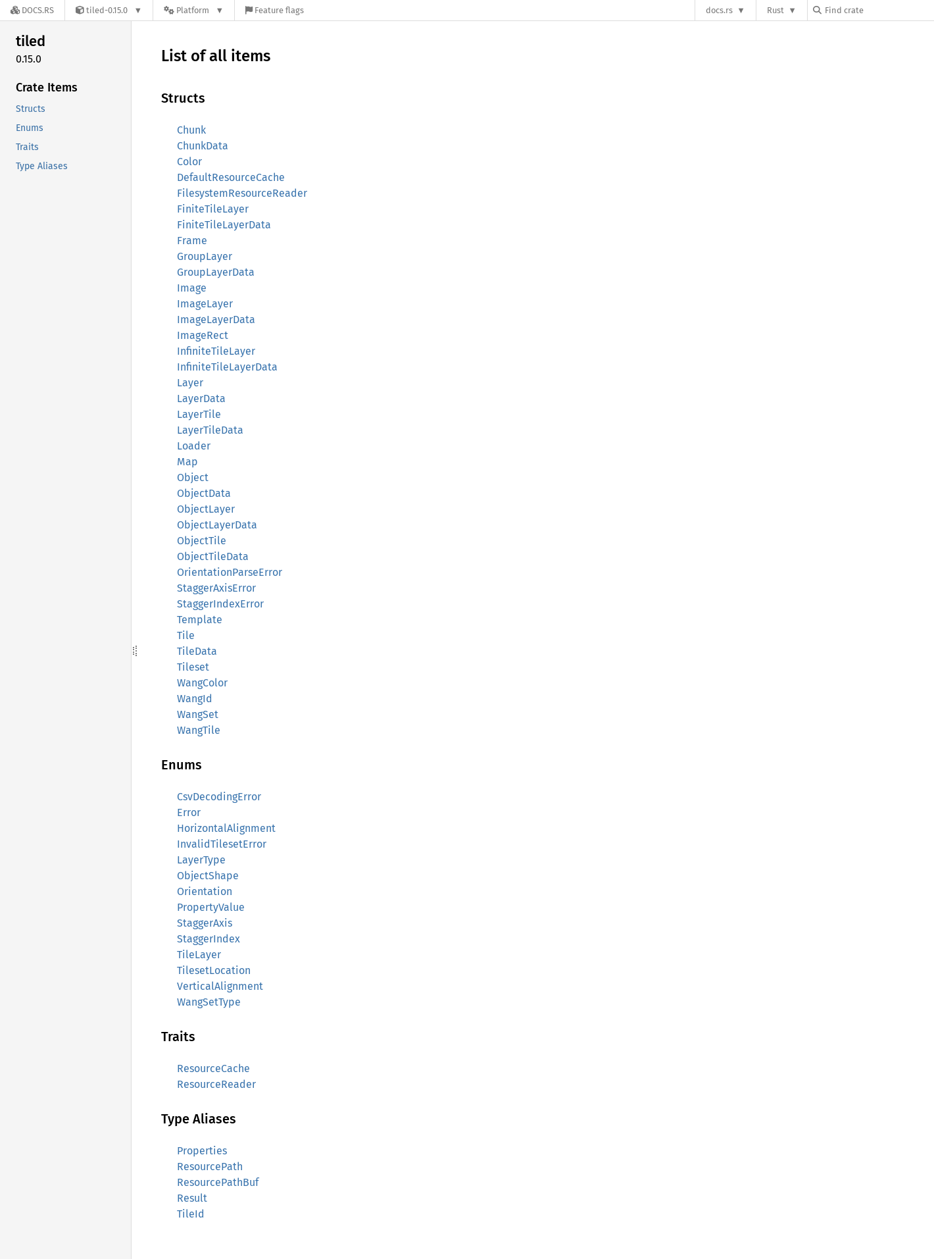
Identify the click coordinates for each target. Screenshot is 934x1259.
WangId (194, 698)
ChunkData (202, 146)
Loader (193, 446)
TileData (197, 651)
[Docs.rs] (32, 10)
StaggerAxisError (216, 588)
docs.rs (719, 10)
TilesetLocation (214, 970)
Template (199, 619)
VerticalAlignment (220, 986)
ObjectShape (208, 875)
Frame (192, 240)
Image (192, 288)
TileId (191, 1214)
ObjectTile (201, 540)
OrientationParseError (229, 572)
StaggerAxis (204, 923)
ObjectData (204, 493)
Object (193, 477)
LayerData (201, 398)
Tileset (193, 667)
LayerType (201, 860)
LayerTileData (210, 430)
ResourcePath (210, 1166)
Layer (190, 382)
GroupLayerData (216, 272)
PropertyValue (211, 907)
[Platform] (193, 10)
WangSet (197, 714)
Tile (186, 635)
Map (187, 461)
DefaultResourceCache (231, 177)
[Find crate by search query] (878, 10)
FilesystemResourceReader (242, 193)
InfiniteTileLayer (216, 351)
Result (192, 1198)
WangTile (198, 730)
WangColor (202, 683)
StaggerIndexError (220, 604)
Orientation (204, 891)
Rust (775, 10)
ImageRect (202, 335)
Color (189, 161)
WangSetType (209, 1002)
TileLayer (199, 954)
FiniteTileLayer (213, 209)
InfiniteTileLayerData (227, 367)
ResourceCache (213, 1068)
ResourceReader (216, 1084)
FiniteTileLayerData (224, 224)
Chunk (191, 130)
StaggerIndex (208, 939)
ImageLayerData (216, 319)
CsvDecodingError (219, 796)
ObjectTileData (213, 556)
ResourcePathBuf (217, 1182)
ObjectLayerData (217, 525)
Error (189, 812)
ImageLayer (205, 303)
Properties (202, 1150)
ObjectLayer (206, 509)
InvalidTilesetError (221, 844)
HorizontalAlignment (226, 828)
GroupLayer (204, 256)
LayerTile (199, 414)
